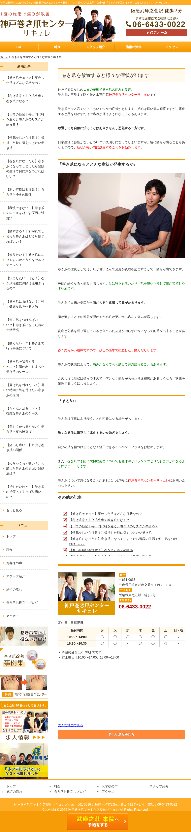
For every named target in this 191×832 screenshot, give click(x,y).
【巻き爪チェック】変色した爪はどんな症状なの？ (105, 513)
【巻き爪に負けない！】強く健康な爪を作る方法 (25, 304)
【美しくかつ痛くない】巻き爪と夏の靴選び (25, 429)
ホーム (4, 57)
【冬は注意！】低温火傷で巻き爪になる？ (99, 520)
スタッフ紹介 (95, 47)
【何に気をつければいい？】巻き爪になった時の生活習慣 (25, 325)
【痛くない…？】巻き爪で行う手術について (25, 346)
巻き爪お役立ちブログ (22, 602)
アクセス (171, 47)
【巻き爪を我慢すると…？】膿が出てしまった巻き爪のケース (25, 366)
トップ (11, 536)
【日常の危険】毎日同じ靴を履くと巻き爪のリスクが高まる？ (113, 526)
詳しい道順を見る (121, 734)
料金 (57, 47)
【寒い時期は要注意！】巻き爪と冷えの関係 (101, 550)
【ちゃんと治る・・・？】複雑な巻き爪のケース (25, 411)
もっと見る (14, 510)
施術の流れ (134, 47)
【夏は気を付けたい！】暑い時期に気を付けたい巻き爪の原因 (25, 390)
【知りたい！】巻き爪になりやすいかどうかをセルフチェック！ (25, 259)
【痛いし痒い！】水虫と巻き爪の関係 (25, 447)
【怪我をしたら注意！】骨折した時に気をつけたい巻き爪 (110, 532)
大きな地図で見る (70, 725)
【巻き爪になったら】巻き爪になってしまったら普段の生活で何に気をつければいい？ (25, 168)
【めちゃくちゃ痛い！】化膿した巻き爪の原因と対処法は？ (25, 468)
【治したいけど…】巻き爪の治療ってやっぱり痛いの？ (25, 492)
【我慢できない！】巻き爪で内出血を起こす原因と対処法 (25, 213)
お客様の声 (14, 563)
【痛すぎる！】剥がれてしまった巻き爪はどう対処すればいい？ (25, 236)
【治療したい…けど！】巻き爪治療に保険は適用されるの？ (25, 283)
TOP (19, 47)
